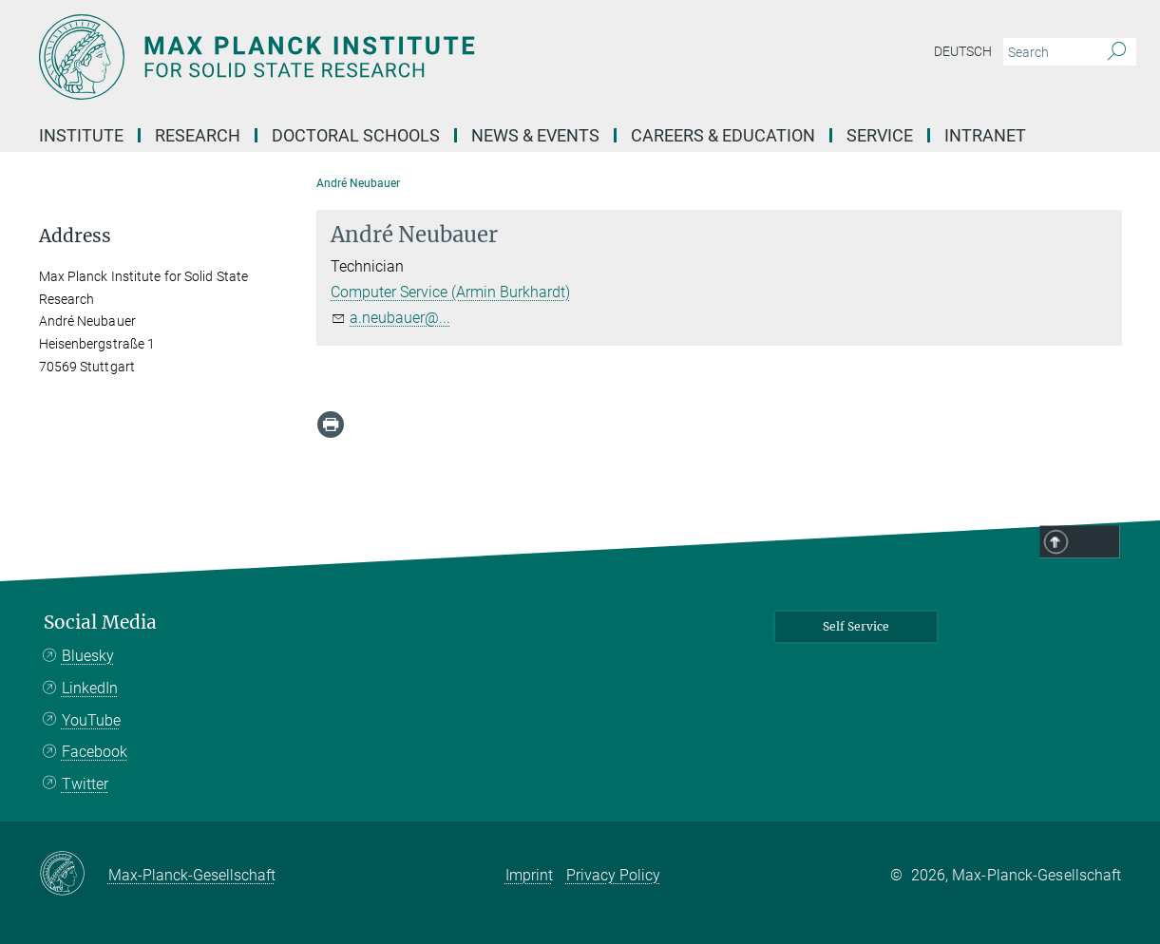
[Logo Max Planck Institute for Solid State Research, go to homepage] (395, 57)
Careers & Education (723, 135)
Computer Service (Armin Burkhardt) (450, 292)
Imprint (529, 875)
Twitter (85, 784)
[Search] (1116, 52)
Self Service (856, 626)
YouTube (91, 720)
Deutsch (963, 51)
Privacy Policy (613, 875)
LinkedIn (90, 688)
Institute (81, 135)
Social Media (100, 622)
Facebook (94, 752)
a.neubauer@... (400, 318)
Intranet (985, 135)
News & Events (535, 135)
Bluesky (88, 656)
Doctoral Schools (356, 135)
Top (1095, 543)
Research (197, 135)
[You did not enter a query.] (1048, 52)
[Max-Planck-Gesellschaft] (73, 874)
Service (879, 135)
